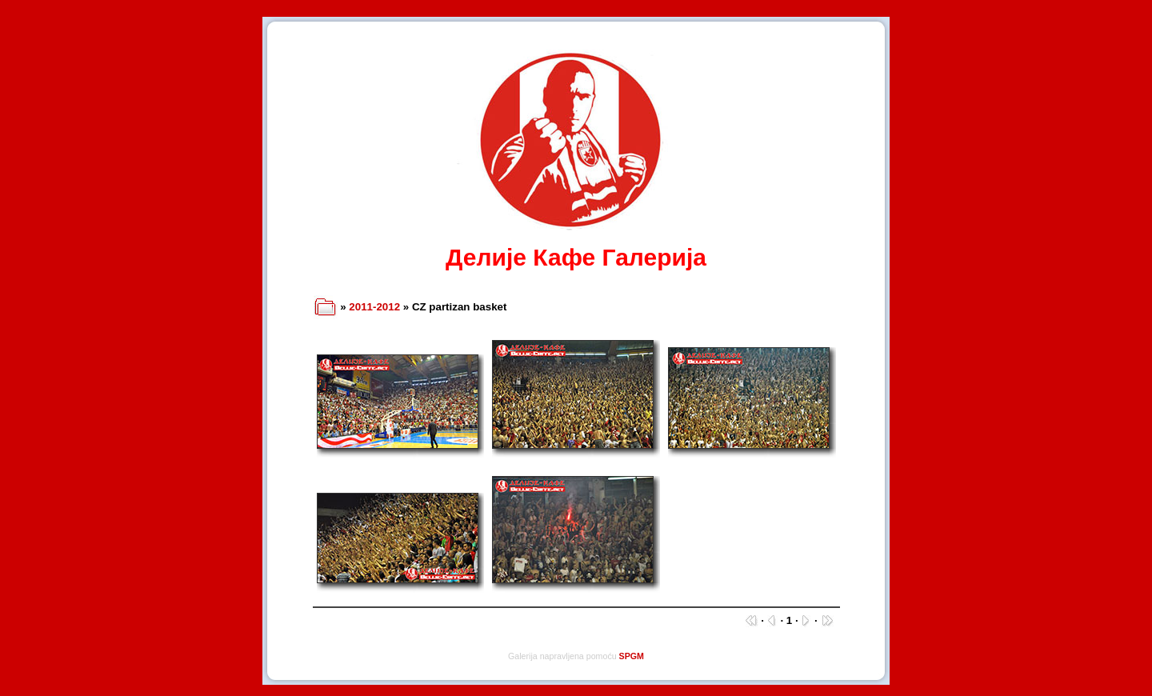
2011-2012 (374, 307)
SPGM (631, 656)
